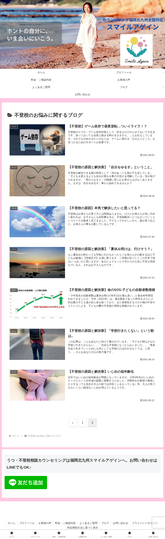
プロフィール (27, 523)
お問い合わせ (120, 523)
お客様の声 (44, 523)
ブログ (105, 523)
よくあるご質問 (88, 523)
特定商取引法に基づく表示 (82, 527)
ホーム (11, 523)
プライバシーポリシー (145, 523)
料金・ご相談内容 (65, 523)
